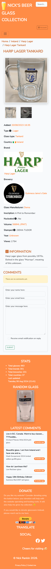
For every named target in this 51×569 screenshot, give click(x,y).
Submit (10, 347)
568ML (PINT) (20, 224)
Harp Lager (27, 41)
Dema (27, 207)
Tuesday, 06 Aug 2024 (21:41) (21, 381)
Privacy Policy (20, 565)
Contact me (31, 565)
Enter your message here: (17, 306)
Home (5, 41)
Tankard (19, 136)
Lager (15, 130)
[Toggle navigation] (5, 33)
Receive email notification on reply (26, 338)
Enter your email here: (15, 298)
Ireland (14, 41)
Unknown (14, 235)
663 (22, 365)
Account (42, 27)
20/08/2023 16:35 (20, 125)
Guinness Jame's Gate (25, 193)
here (27, 513)
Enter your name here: (15, 290)
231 (25, 372)
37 (23, 375)
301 (22, 368)
